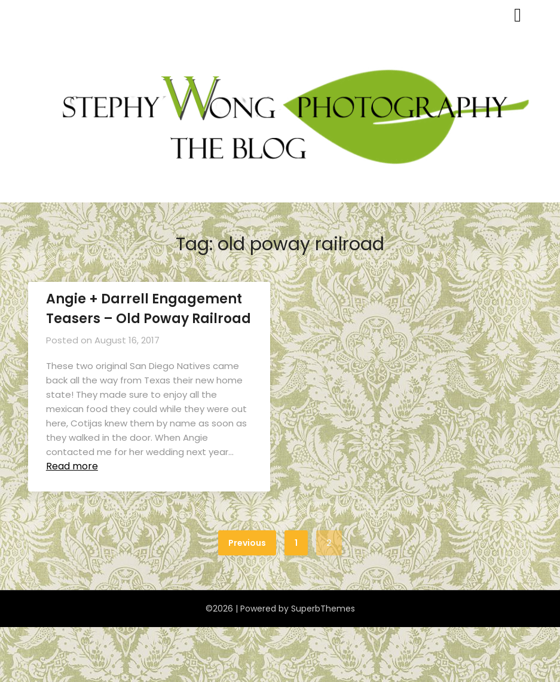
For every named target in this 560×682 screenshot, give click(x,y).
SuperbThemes (323, 609)
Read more (72, 466)
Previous (247, 543)
